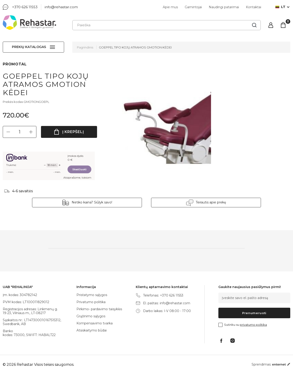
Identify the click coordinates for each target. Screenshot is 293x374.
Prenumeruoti (254, 313)
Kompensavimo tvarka (94, 323)
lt (280, 7)
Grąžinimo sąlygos (90, 316)
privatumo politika (253, 324)
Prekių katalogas (29, 47)
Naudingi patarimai (224, 7)
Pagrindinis (85, 47)
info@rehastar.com (61, 7)
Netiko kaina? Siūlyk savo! (92, 202)
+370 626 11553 (25, 7)
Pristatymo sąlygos (91, 295)
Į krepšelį (73, 132)
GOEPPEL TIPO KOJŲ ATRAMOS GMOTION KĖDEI (135, 47)
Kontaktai (253, 7)
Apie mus (170, 7)
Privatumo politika (91, 302)
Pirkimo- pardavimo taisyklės (99, 309)
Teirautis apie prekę (211, 202)
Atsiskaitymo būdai (91, 330)
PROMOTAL (15, 64)
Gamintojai (193, 7)
